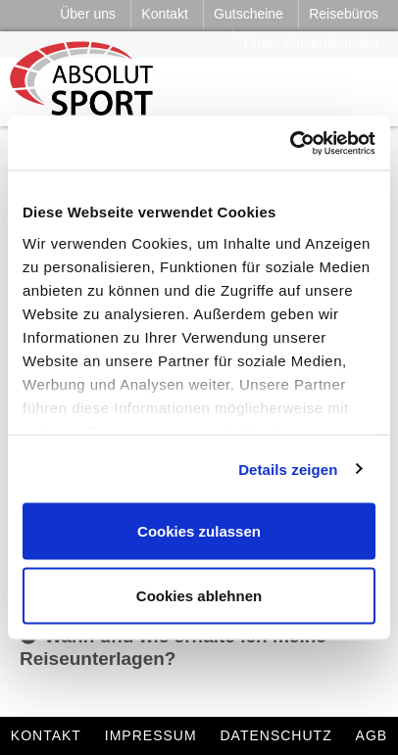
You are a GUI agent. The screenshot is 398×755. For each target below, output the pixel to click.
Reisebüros (343, 14)
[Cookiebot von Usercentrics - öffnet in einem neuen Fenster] (289, 143)
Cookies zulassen (199, 531)
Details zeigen (287, 468)
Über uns (88, 14)
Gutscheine (248, 14)
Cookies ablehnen (199, 595)
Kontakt (164, 14)
